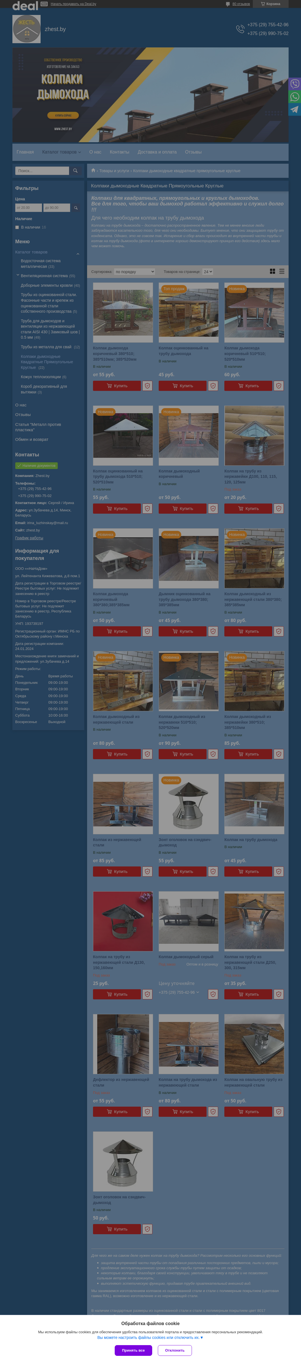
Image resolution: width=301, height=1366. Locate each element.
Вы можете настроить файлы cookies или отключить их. (148, 1337)
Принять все (133, 1350)
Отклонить (175, 1350)
